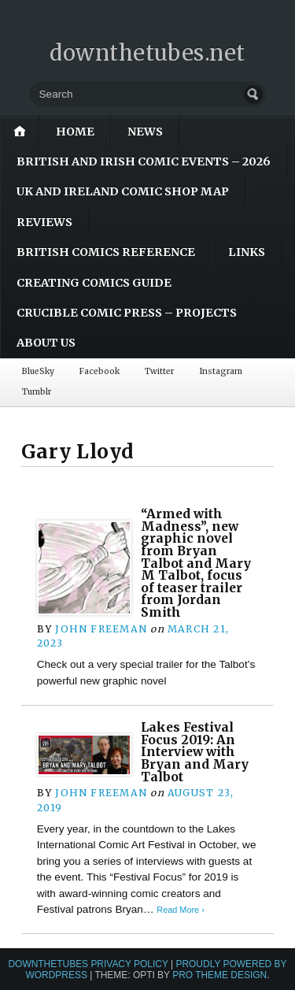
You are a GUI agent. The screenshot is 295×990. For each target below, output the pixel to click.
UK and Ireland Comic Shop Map (123, 191)
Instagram (220, 371)
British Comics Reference (106, 252)
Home (75, 131)
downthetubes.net (147, 52)
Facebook (99, 371)
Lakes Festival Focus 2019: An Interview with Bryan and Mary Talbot (195, 752)
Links (246, 252)
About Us (46, 343)
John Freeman (101, 629)
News (145, 131)
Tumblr (36, 392)
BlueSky (38, 371)
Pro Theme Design (219, 975)
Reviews (44, 222)
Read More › (180, 909)
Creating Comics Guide (94, 283)
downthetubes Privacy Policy (88, 964)
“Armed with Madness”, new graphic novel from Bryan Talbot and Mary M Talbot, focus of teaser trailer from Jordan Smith (196, 563)
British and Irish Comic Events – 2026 (144, 161)
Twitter (159, 371)
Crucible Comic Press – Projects (127, 313)
